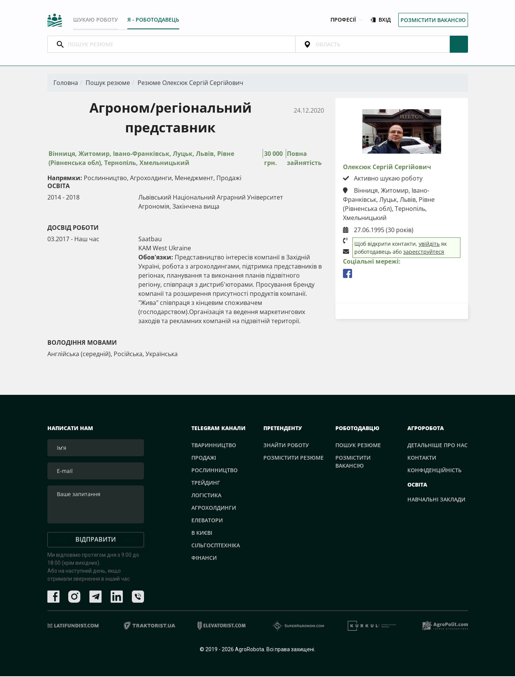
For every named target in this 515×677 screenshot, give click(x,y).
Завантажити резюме (401, 312)
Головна (65, 83)
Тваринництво (213, 445)
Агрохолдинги (213, 508)
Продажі (203, 458)
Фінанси (204, 558)
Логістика (206, 496)
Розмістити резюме (293, 458)
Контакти (421, 458)
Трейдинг (205, 483)
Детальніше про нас (437, 445)
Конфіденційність (434, 470)
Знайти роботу (286, 445)
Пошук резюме (108, 83)
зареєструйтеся (423, 252)
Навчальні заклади (436, 500)
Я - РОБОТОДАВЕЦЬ (154, 20)
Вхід (380, 20)
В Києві (201, 533)
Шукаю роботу (95, 20)
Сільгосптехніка (215, 546)
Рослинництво (214, 470)
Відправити (95, 540)
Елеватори (207, 521)
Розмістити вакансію (433, 20)
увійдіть (429, 244)
